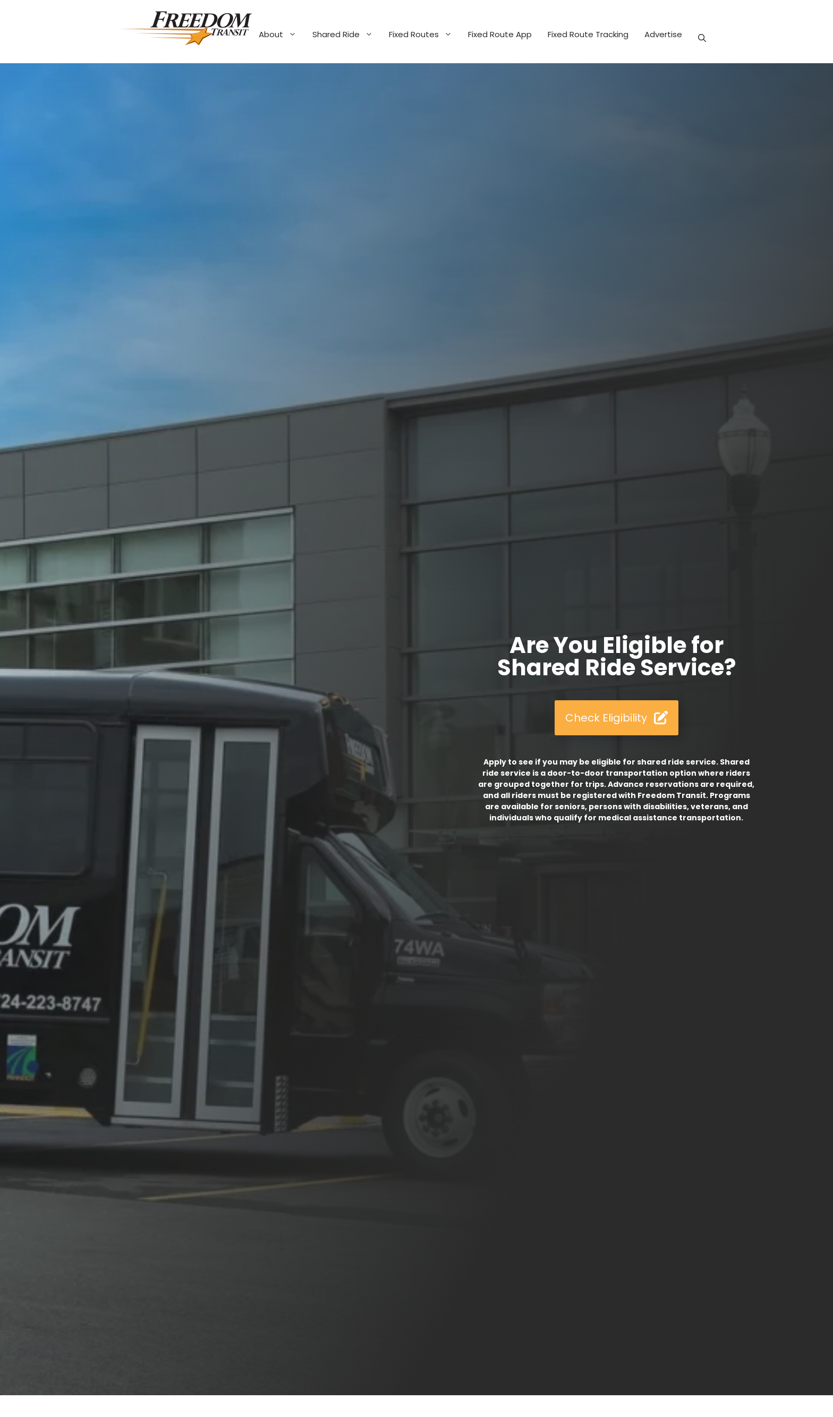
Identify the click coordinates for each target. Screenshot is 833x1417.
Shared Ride (346, 34)
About (281, 34)
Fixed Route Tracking (588, 34)
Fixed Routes (424, 34)
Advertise (663, 34)
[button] (702, 38)
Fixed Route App (500, 34)
